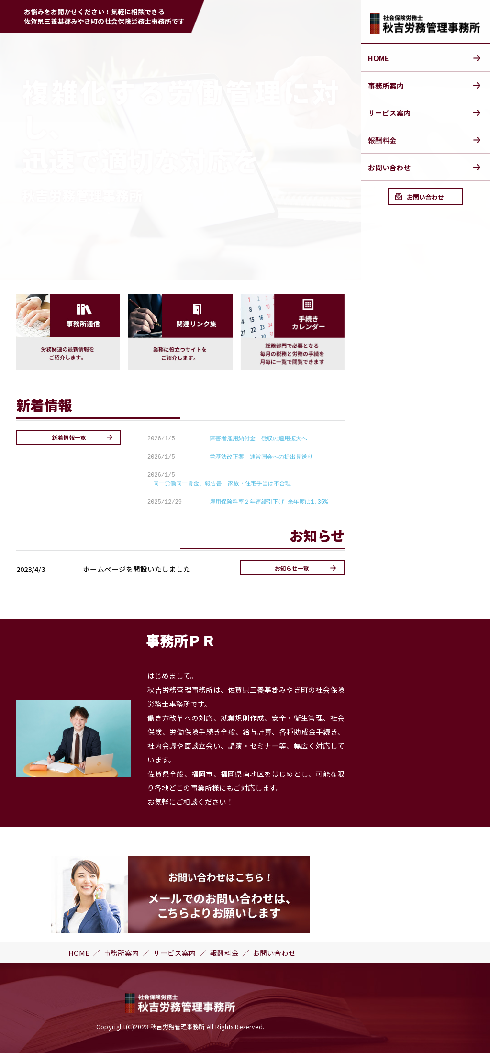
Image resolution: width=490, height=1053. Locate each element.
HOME (378, 58)
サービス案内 (389, 113)
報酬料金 (382, 140)
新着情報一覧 (69, 437)
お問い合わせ (389, 167)
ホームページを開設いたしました (136, 569)
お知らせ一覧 (292, 568)
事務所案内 (386, 85)
